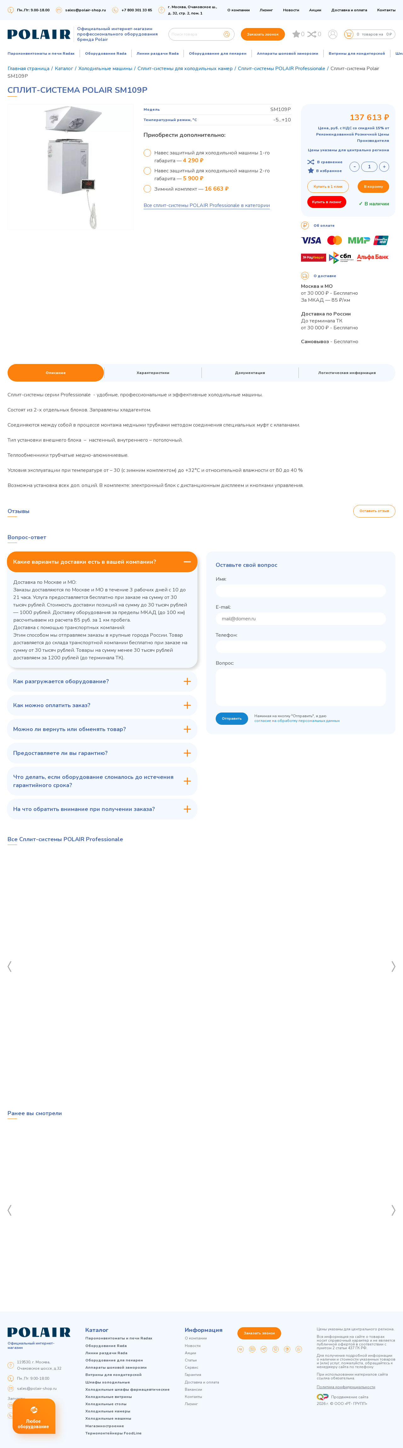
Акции (315, 10)
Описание (56, 372)
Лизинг (266, 10)
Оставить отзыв (374, 511)
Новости (291, 10)
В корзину (373, 186)
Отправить (232, 718)
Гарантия (193, 1375)
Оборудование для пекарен (218, 53)
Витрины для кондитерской (357, 53)
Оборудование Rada (105, 53)
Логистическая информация (347, 372)
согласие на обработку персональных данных (297, 721)
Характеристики (153, 372)
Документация (250, 372)
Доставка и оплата (349, 10)
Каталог (97, 1330)
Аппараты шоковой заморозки (287, 53)
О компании (238, 10)
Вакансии (193, 1390)
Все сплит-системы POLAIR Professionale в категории (207, 205)
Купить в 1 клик (328, 186)
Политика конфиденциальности (346, 1386)
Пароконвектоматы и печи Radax (41, 53)
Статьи (191, 1360)
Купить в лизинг (327, 201)
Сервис (191, 1368)
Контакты (386, 10)
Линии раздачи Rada (158, 53)
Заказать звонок (263, 34)
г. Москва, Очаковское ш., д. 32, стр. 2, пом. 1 (192, 10)
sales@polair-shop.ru (85, 10)
